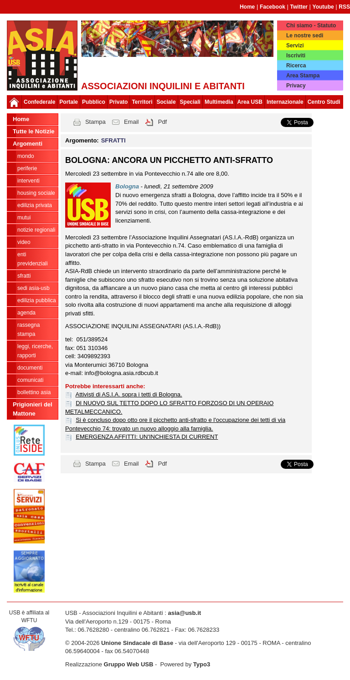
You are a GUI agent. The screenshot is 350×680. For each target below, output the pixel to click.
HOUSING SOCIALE (36, 193)
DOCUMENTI (29, 368)
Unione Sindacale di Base (137, 642)
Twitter (299, 7)
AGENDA (26, 313)
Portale (68, 102)
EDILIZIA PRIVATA (34, 205)
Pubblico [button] (93, 102)
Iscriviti (295, 55)
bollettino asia (34, 392)
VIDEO (24, 242)
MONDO (25, 156)
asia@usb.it (184, 612)
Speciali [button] (190, 102)
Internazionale (285, 102)
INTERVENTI (28, 181)
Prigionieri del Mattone (32, 409)
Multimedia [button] (219, 102)
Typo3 (201, 664)
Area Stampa (302, 75)
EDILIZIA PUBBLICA (36, 300)
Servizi (295, 45)
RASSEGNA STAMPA (28, 329)
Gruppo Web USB (129, 664)
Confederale (39, 102)
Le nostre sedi (304, 35)
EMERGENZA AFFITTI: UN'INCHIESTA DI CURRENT (147, 436)
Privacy (296, 85)
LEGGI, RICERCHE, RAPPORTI (35, 351)
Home (247, 7)
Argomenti (27, 143)
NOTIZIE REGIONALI (36, 230)
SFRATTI (24, 276)
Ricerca (296, 65)
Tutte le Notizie (33, 131)
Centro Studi (324, 102)
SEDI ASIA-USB (33, 288)
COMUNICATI (30, 380)
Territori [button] (142, 102)
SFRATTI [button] (113, 140)
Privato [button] (118, 102)
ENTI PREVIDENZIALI (32, 259)
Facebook (272, 7)
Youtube (323, 7)
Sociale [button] (166, 102)
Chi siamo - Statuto (311, 25)
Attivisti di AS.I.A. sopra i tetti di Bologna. (129, 394)
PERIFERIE (27, 168)
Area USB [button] (249, 102)
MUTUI (24, 217)
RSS (344, 7)
